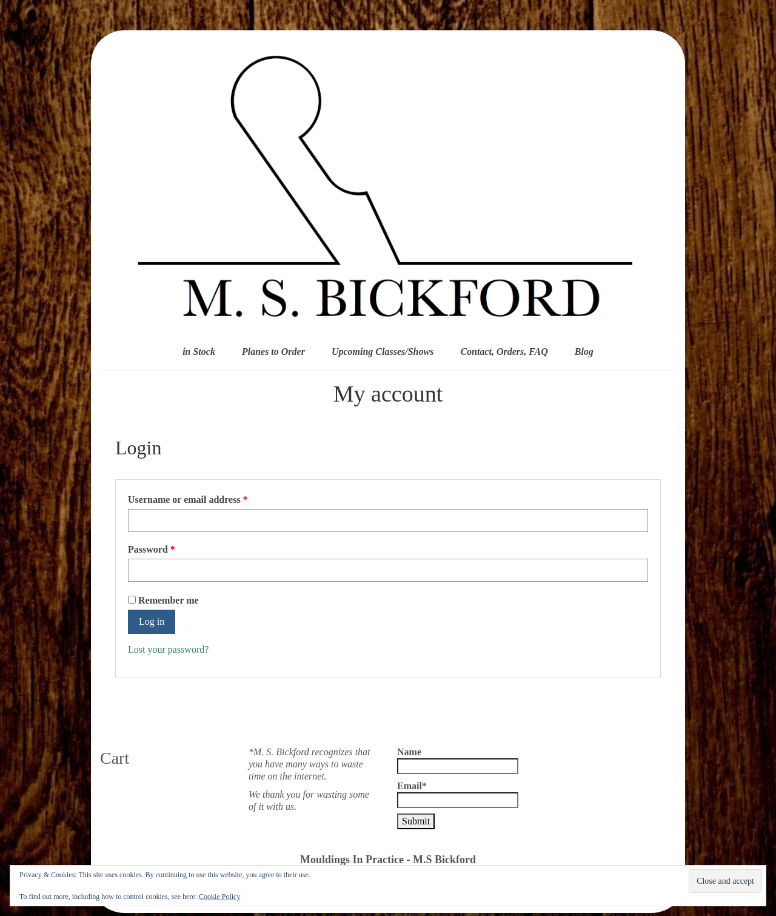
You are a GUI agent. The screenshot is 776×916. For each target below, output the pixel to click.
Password (170, 549)
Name (457, 760)
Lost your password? (168, 649)
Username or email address (207, 499)
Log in (151, 621)
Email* (457, 794)
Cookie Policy (219, 896)
